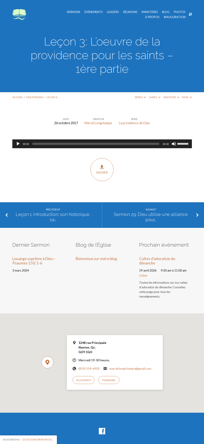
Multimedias (34, 97)
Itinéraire (109, 380)
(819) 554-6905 (89, 368)
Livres (154, 97)
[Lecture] (18, 144)
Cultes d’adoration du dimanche (157, 261)
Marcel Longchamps (98, 123)
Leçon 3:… (53, 97)
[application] (102, 143)
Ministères (150, 12)
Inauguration (174, 17)
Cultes (143, 275)
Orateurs (171, 97)
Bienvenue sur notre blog (96, 258)
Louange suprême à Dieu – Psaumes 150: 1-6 (34, 261)
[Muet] (174, 144)
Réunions (130, 12)
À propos (152, 17)
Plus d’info (83, 380)
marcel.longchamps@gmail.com (130, 368)
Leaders (113, 12)
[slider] (95, 144)
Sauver (102, 169)
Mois (187, 97)
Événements (93, 12)
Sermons (73, 12)
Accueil (17, 97)
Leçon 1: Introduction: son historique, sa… (53, 217)
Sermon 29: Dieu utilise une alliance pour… (151, 217)
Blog (166, 12)
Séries (140, 97)
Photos (179, 12)
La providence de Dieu (134, 123)
